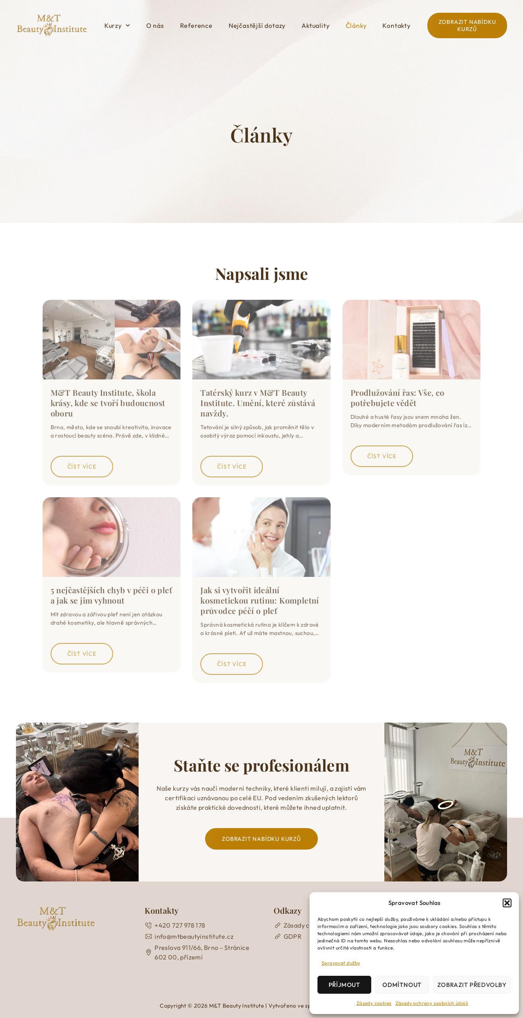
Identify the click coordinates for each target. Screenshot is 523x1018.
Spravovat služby (340, 963)
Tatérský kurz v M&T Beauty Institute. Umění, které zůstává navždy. (257, 402)
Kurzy (117, 25)
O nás (155, 25)
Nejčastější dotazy (257, 25)
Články (356, 25)
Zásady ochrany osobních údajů (432, 1003)
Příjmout (344, 985)
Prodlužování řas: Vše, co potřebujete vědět (398, 397)
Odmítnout (401, 985)
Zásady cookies (374, 1003)
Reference (196, 25)
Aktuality (315, 25)
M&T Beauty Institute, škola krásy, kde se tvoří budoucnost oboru (108, 402)
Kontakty (396, 25)
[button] (507, 903)
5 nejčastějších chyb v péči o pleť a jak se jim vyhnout (111, 595)
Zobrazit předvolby (472, 985)
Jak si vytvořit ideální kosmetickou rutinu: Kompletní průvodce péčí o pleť (259, 600)
